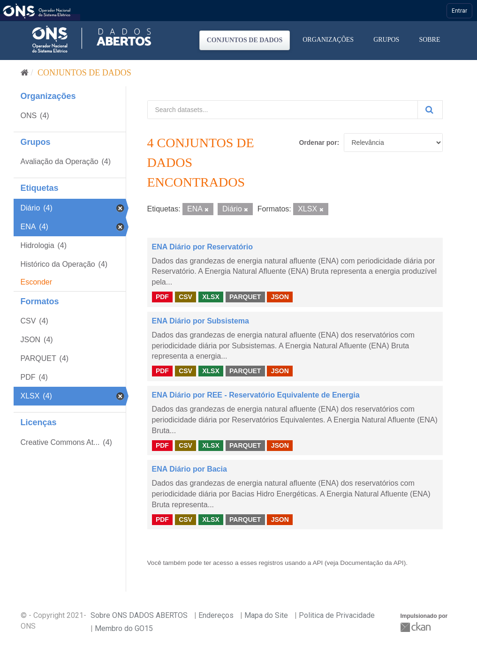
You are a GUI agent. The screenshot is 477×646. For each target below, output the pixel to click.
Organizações (328, 39)
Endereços (216, 615)
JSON (280, 296)
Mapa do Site (266, 615)
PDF (162, 296)
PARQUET (245, 296)
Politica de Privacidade (337, 615)
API (317, 562)
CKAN (416, 627)
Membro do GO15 (124, 628)
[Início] (25, 72)
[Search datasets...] (282, 109)
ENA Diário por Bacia (189, 469)
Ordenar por (318, 142)
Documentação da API (371, 562)
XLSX (211, 296)
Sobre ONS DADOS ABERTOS (139, 615)
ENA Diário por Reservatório (202, 247)
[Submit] (430, 109)
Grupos (386, 39)
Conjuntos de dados (245, 40)
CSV (185, 296)
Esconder (37, 282)
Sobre (429, 39)
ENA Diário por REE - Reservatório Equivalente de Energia (256, 395)
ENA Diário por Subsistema (200, 321)
